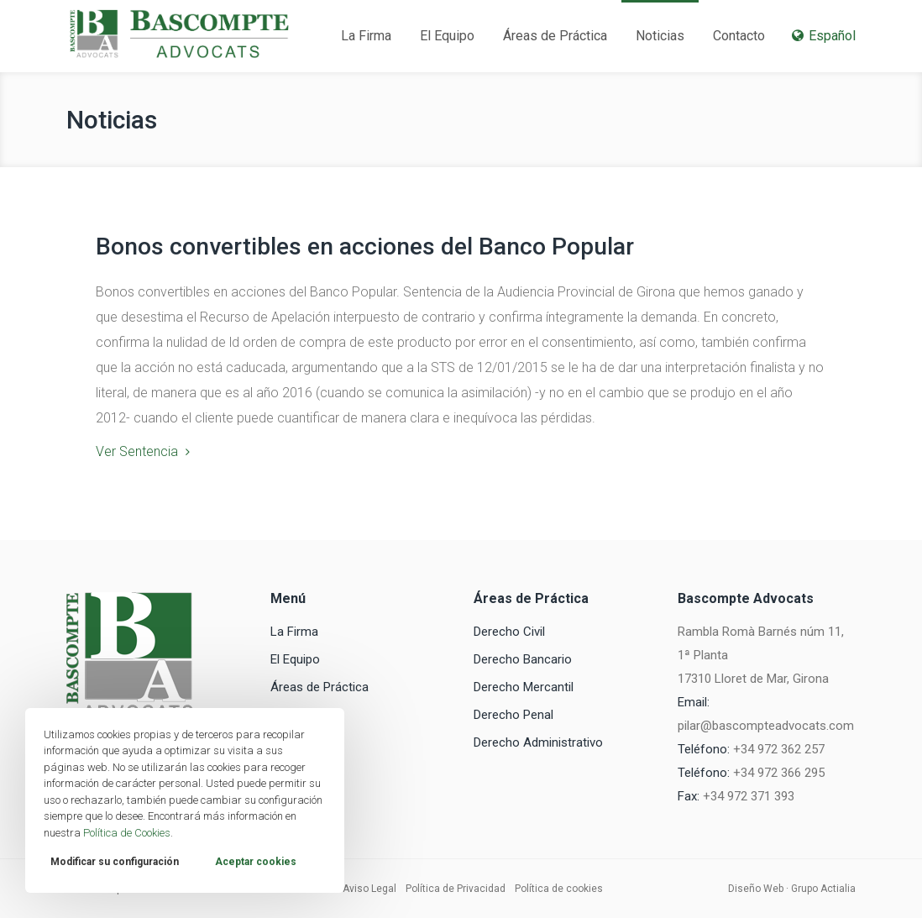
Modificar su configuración (114, 862)
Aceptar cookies (255, 862)
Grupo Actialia (823, 888)
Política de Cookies (126, 832)
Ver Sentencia (137, 451)
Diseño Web (755, 888)
